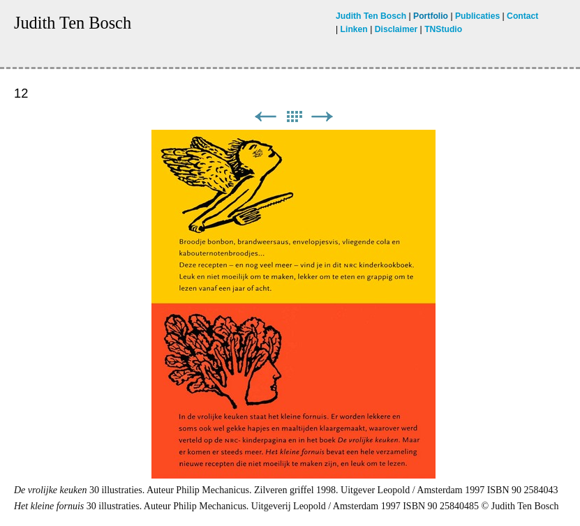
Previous (265, 117)
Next (322, 117)
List (294, 117)
